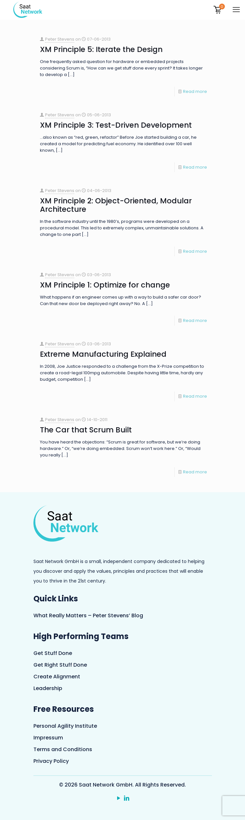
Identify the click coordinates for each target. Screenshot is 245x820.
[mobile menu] (236, 9)
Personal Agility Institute (65, 726)
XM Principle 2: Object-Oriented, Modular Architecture (116, 205)
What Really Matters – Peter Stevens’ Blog (88, 615)
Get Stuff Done (52, 653)
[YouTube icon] (119, 798)
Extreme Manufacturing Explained (103, 354)
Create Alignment (56, 676)
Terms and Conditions (62, 749)
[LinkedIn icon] (126, 798)
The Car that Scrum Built (86, 430)
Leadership (47, 688)
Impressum (48, 737)
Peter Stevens (59, 39)
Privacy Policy (51, 761)
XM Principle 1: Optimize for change (105, 285)
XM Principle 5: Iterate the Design (101, 49)
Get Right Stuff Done (60, 665)
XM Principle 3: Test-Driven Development (116, 125)
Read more (195, 91)
